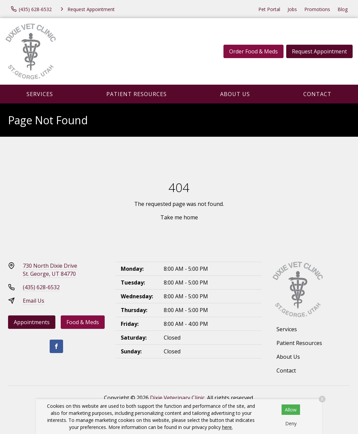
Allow (291, 409)
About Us (235, 94)
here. (227, 427)
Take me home (179, 217)
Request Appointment (319, 51)
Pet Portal (269, 9)
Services (40, 94)
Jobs (292, 9)
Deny (291, 423)
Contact (317, 94)
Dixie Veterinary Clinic (177, 397)
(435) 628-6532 (41, 287)
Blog (343, 9)
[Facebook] (56, 346)
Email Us (33, 300)
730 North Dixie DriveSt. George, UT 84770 (50, 269)
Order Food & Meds (253, 51)
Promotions (317, 9)
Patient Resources (136, 94)
